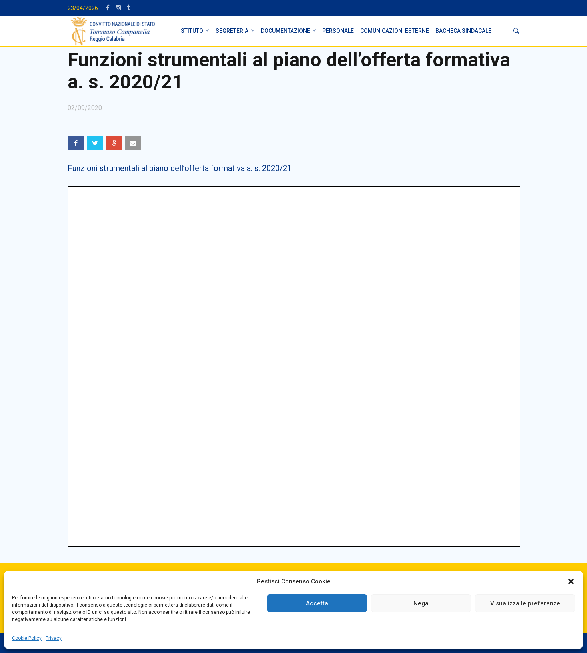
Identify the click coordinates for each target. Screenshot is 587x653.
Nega (421, 603)
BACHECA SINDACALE (463, 31)
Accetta (317, 603)
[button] (571, 581)
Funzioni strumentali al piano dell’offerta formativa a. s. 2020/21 (180, 168)
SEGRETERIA (232, 31)
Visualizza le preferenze (525, 603)
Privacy (54, 638)
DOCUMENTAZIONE (285, 31)
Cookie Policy (27, 638)
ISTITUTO (191, 31)
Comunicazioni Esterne (394, 31)
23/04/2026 (83, 8)
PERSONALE (338, 31)
